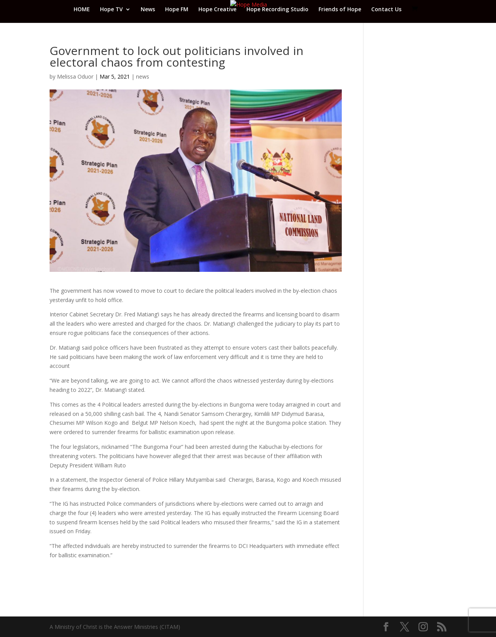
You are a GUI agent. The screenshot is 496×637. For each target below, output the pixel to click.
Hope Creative (217, 10)
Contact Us (386, 10)
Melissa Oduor (75, 76)
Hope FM (176, 10)
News (148, 10)
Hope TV (111, 10)
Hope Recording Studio (277, 10)
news (142, 76)
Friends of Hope (340, 10)
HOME (82, 10)
